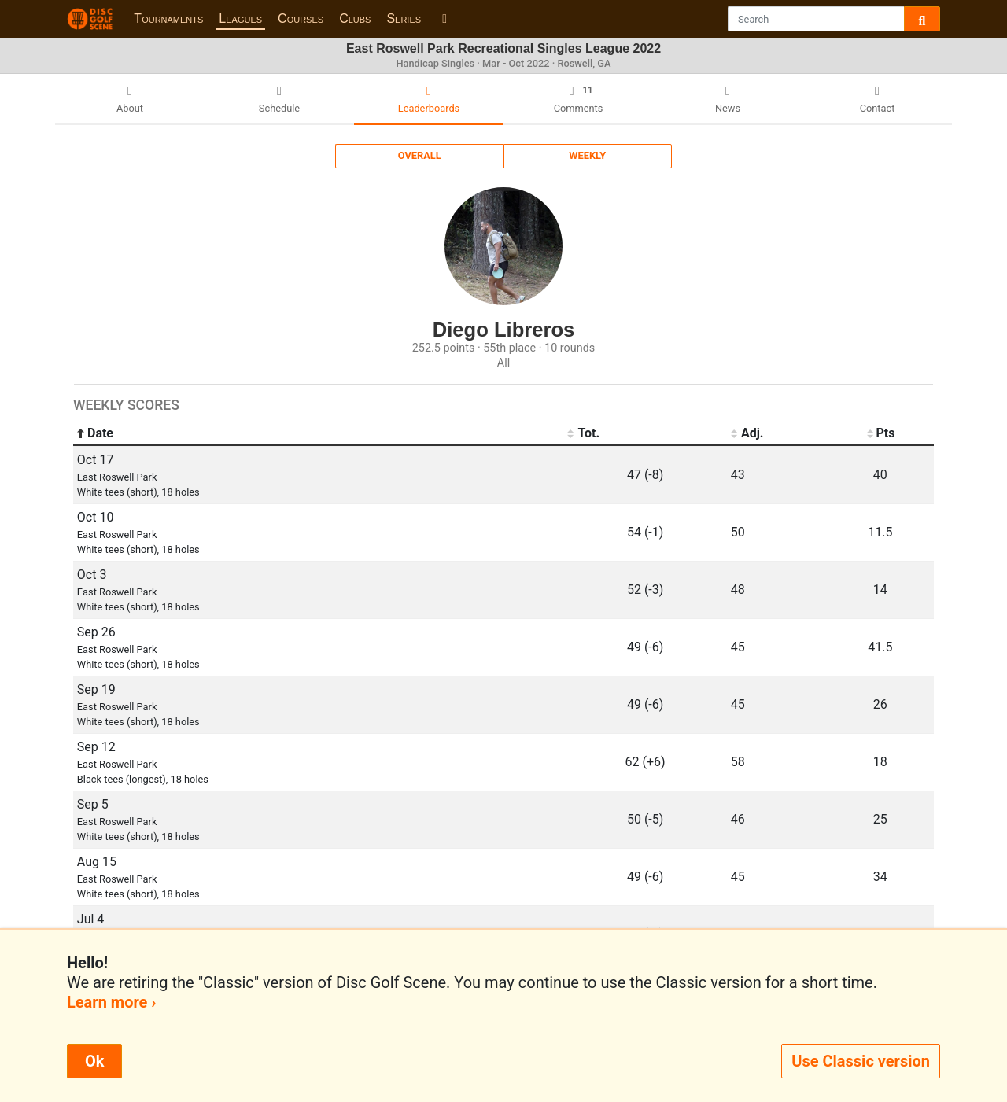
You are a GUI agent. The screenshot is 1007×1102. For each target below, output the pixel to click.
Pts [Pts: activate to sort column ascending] (879, 433)
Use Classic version (860, 1061)
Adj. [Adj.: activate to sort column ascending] (747, 433)
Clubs (355, 18)
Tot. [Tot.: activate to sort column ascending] (583, 433)
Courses (300, 18)
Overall (419, 155)
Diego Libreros (504, 330)
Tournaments (168, 18)
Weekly (587, 155)
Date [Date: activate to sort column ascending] (95, 433)
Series (403, 18)
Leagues (240, 18)
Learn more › (111, 1002)
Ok (94, 1061)
